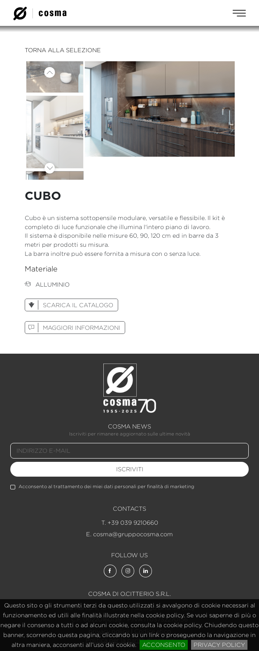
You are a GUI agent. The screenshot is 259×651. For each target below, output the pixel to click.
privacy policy (219, 645)
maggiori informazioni (72, 327)
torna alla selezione (63, 50)
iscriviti (129, 469)
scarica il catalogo (69, 305)
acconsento (163, 645)
